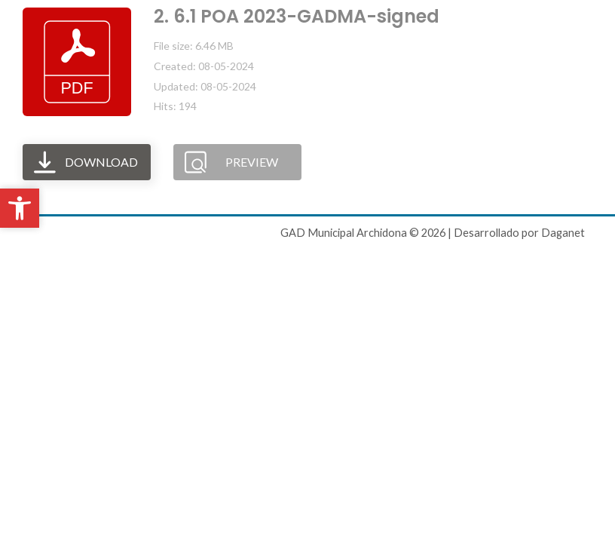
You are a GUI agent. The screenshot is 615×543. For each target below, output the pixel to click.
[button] (19, 208)
